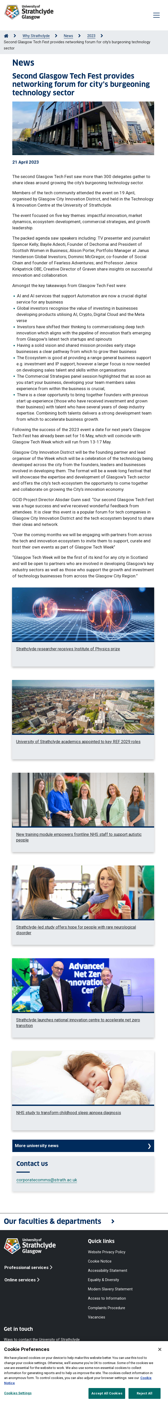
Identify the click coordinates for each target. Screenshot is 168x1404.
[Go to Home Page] (6, 36)
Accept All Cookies (106, 1393)
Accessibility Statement (107, 1270)
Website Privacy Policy (106, 1252)
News (68, 36)
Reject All (144, 1393)
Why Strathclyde (36, 36)
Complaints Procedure (106, 1308)
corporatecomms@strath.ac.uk (46, 1179)
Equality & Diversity (103, 1280)
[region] (84, 1372)
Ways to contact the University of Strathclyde (42, 1340)
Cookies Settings (18, 1393)
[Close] (159, 1349)
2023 (91, 36)
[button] (84, 1221)
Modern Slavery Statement (110, 1289)
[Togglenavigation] (156, 15)
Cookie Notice (100, 1261)
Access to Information (107, 1298)
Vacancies (96, 1317)
